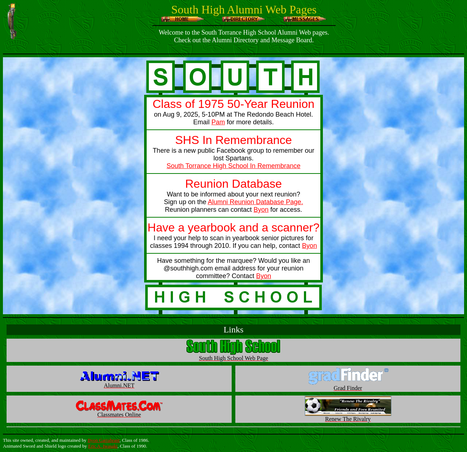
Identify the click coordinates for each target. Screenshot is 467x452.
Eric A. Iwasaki (103, 446)
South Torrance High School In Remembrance (234, 166)
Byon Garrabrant (104, 440)
